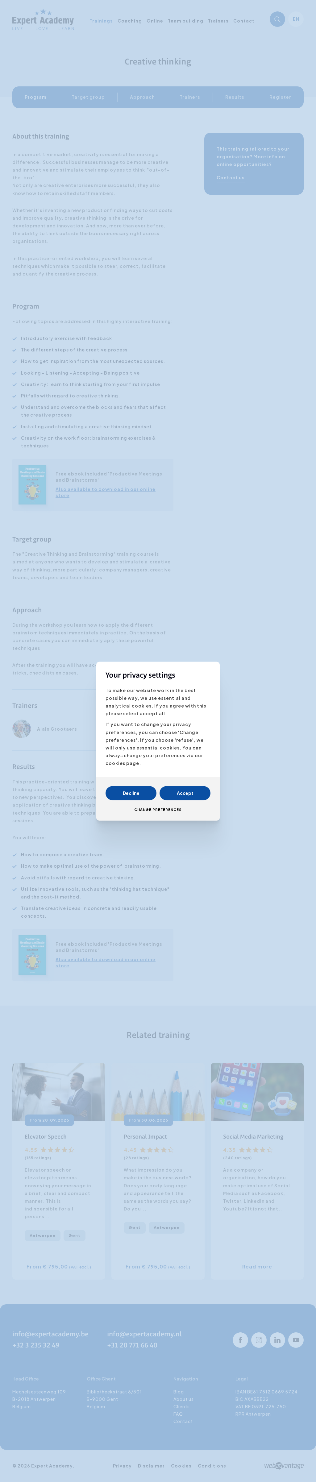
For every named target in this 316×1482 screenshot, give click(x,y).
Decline (131, 793)
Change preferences (158, 809)
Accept (185, 793)
